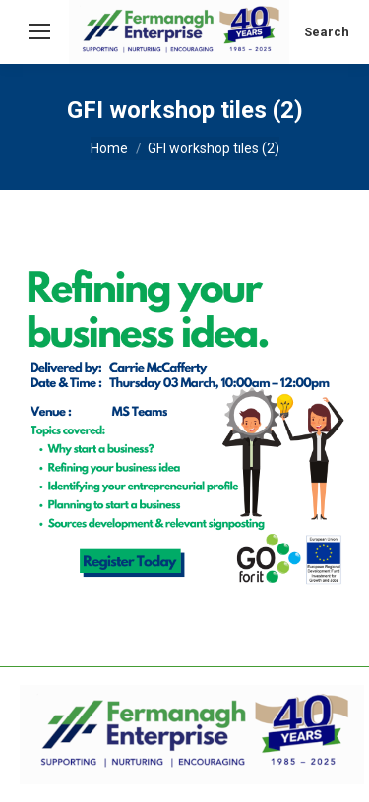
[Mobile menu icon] (39, 31)
